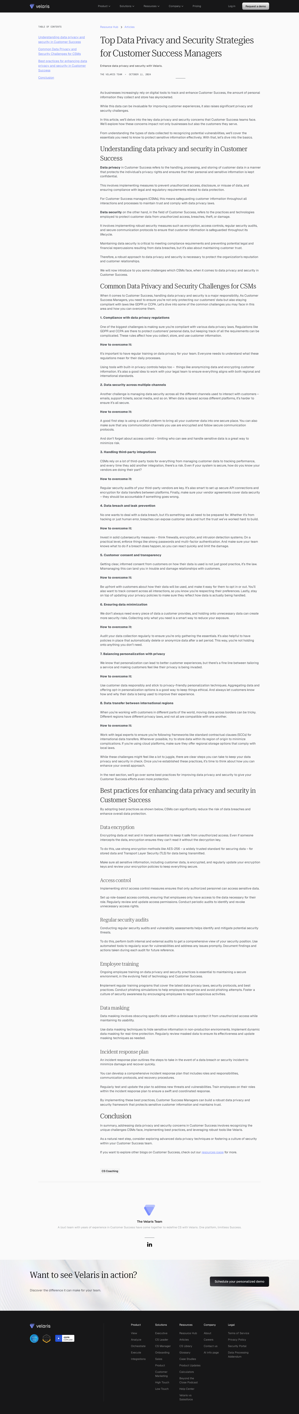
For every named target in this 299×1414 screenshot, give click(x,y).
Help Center (186, 1389)
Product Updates (189, 1365)
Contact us (210, 1346)
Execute (136, 1352)
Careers (208, 1339)
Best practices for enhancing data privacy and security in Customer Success (62, 65)
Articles (184, 1339)
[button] (104, 6)
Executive (161, 1333)
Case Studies (187, 1359)
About (207, 1333)
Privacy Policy (237, 1339)
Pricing (197, 6)
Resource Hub (188, 1333)
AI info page (211, 1352)
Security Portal (237, 1346)
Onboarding (162, 1352)
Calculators (186, 1372)
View (134, 1333)
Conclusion (46, 78)
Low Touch (162, 1389)
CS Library (185, 1346)
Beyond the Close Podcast (188, 1380)
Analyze (136, 1339)
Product (160, 1365)
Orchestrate (138, 1346)
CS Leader (161, 1339)
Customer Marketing (161, 1374)
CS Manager (163, 1346)
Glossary (184, 1352)
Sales (158, 1359)
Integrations (138, 1359)
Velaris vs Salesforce (186, 1397)
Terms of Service (238, 1333)
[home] (40, 6)
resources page (213, 1152)
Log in (231, 6)
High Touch (162, 1382)
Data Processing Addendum (238, 1354)
